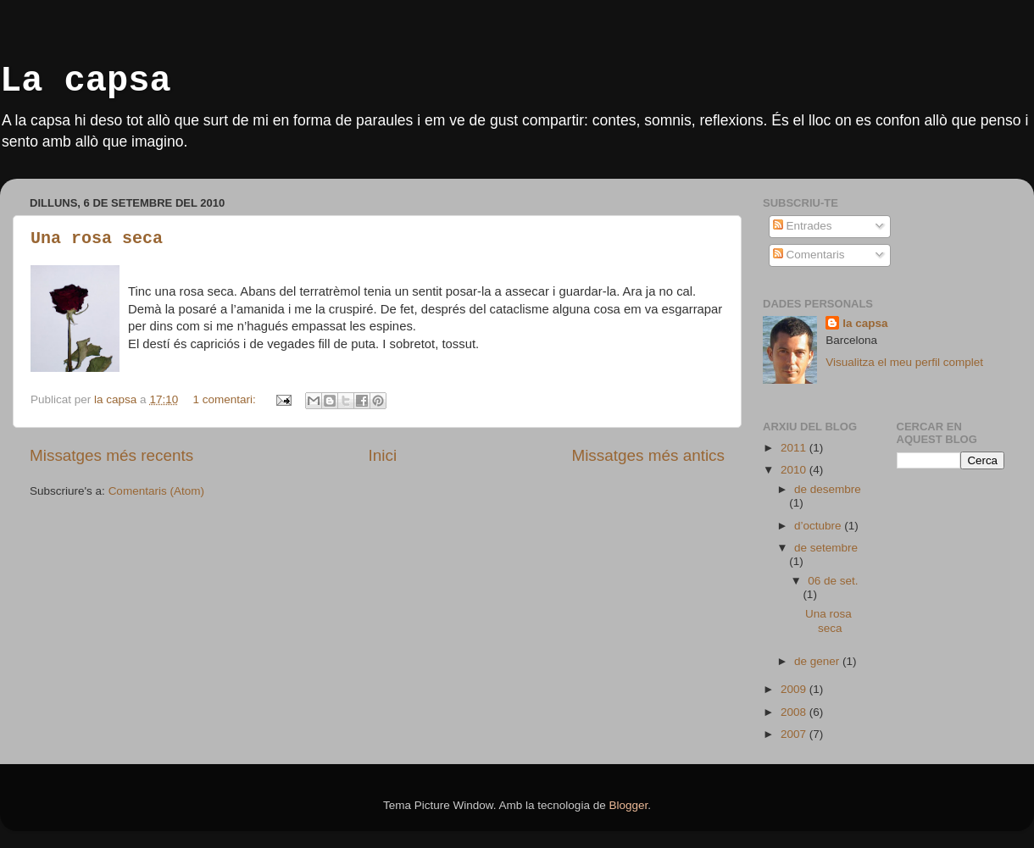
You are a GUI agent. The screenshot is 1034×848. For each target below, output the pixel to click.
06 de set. (833, 580)
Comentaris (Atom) (156, 491)
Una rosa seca (97, 238)
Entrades (802, 225)
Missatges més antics (648, 455)
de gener (818, 661)
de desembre (827, 489)
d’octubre (819, 525)
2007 (795, 734)
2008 (795, 712)
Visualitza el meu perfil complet (904, 362)
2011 (795, 447)
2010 (795, 469)
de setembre (826, 547)
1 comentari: (225, 399)
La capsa (85, 81)
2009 (795, 689)
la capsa (864, 323)
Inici (383, 455)
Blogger (628, 805)
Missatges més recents (111, 455)
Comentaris (809, 254)
